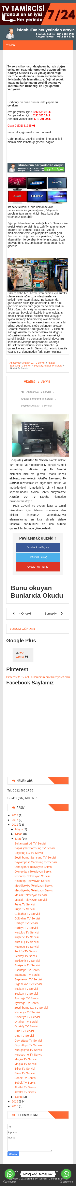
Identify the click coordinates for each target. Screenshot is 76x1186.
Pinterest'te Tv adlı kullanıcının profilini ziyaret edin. (38, 677)
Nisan (19, 834)
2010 (15, 1106)
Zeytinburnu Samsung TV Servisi (35, 857)
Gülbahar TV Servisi (27, 913)
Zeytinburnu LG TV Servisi (31, 1007)
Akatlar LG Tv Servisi (39, 391)
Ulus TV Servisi (24, 1031)
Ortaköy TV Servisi (26, 1021)
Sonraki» (50, 613)
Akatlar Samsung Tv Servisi (37, 398)
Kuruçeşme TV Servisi (28, 1050)
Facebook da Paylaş (38, 547)
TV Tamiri (20, 655)
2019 (15, 815)
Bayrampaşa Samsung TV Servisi (35, 862)
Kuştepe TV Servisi (26, 937)
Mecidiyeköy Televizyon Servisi (33, 885)
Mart (18, 838)
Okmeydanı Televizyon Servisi (33, 866)
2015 (15, 1101)
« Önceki (25, 613)
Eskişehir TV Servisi (27, 960)
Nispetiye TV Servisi (27, 1012)
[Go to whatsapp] (10, 1174)
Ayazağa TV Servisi (26, 998)
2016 (15, 824)
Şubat (19, 1096)
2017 (15, 820)
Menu (11, 45)
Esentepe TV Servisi (27, 970)
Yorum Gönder (22, 628)
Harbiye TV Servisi (26, 923)
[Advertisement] (38, 736)
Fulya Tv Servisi (24, 904)
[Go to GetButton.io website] (9, 1182)
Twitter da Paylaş (37, 557)
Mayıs (19, 829)
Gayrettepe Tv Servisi (28, 1040)
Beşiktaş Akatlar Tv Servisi (36, 405)
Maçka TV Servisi (25, 1059)
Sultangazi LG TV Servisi (30, 843)
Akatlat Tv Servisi (25, 1087)
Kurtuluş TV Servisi (26, 932)
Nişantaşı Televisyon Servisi (31, 876)
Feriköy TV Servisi (25, 951)
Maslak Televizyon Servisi (30, 895)
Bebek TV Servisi (25, 1078)
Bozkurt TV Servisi (26, 988)
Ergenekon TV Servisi (28, 979)
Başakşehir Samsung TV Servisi (34, 848)
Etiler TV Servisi (24, 1068)
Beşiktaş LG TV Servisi (28, 852)
